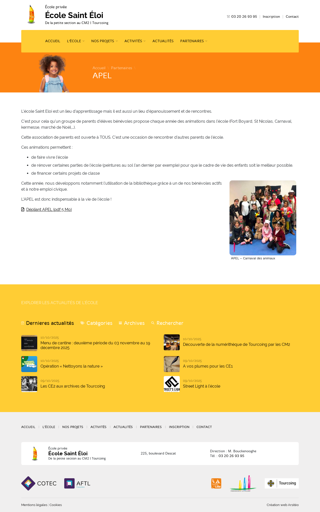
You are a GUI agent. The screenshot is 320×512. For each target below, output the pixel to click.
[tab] (47, 323)
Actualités (163, 41)
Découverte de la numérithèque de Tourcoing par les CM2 (236, 344)
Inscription (271, 16)
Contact (292, 16)
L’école (74, 41)
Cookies (56, 505)
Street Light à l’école (201, 386)
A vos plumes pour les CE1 (208, 366)
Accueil (52, 41)
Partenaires (192, 41)
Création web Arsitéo (283, 505)
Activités (133, 41)
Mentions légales (34, 505)
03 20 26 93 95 (244, 16)
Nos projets (102, 41)
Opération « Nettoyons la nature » (71, 366)
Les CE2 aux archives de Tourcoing (72, 386)
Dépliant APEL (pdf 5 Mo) (49, 209)
